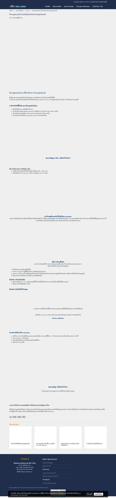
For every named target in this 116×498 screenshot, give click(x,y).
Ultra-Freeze (69, 6)
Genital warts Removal (50, 476)
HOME (47, 6)
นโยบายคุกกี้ (25, 495)
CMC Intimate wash (49, 483)
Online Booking (48, 463)
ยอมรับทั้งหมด (98, 494)
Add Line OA (47, 466)
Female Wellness (83, 6)
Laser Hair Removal (49, 473)
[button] (105, 6)
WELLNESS (57, 6)
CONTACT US (97, 6)
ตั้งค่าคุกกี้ (89, 494)
